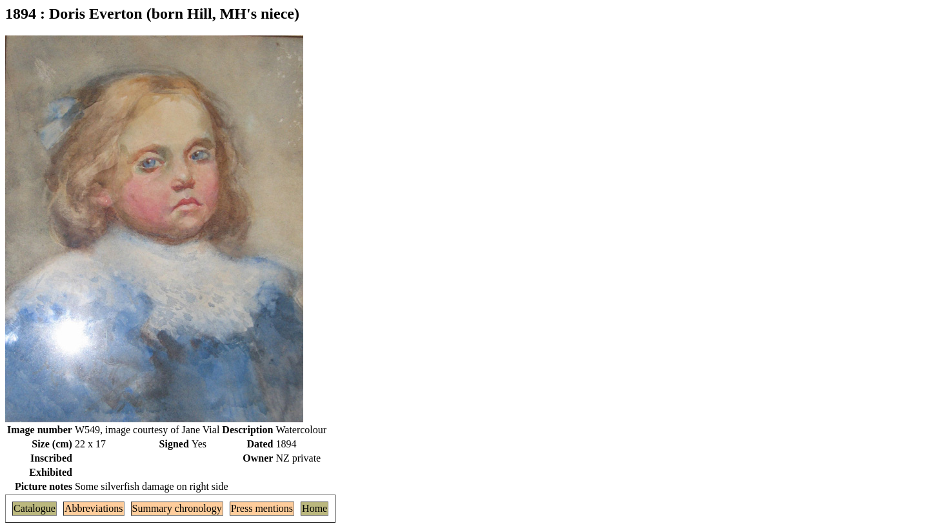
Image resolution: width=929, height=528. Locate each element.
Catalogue (34, 508)
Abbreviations (94, 508)
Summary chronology (177, 508)
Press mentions (262, 508)
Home (314, 508)
